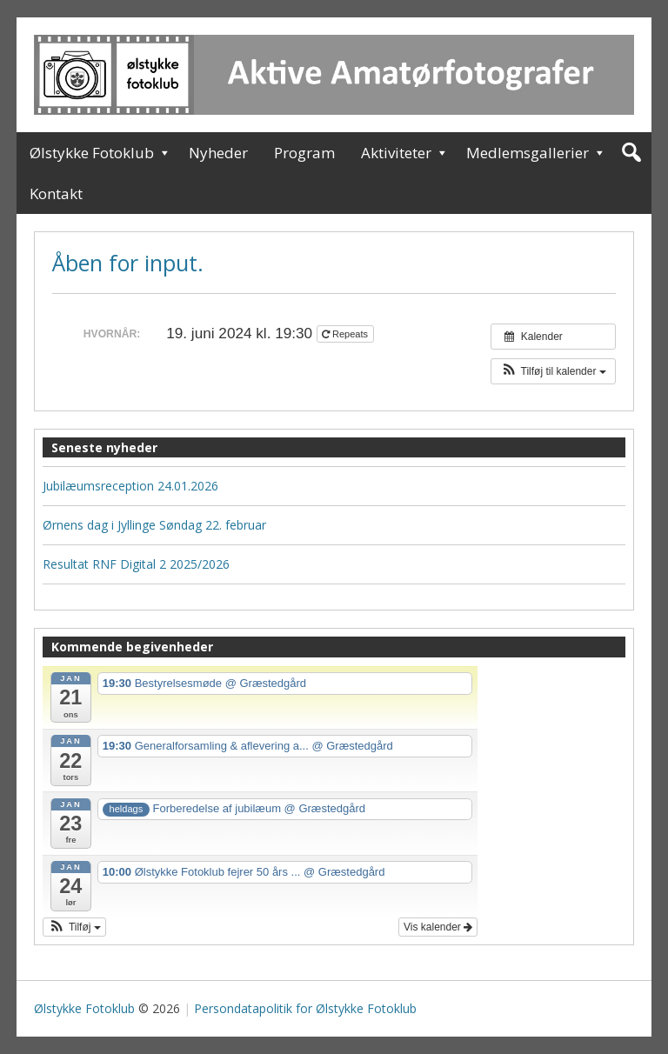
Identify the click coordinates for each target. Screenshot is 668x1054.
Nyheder (218, 153)
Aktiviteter (396, 153)
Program (304, 153)
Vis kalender (438, 927)
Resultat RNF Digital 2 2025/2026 (136, 564)
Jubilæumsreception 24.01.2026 (130, 485)
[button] (552, 371)
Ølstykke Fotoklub (92, 153)
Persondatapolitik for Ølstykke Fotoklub (305, 1008)
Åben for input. (128, 262)
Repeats (346, 334)
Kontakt (56, 193)
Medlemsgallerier (527, 153)
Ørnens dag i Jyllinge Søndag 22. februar (154, 525)
